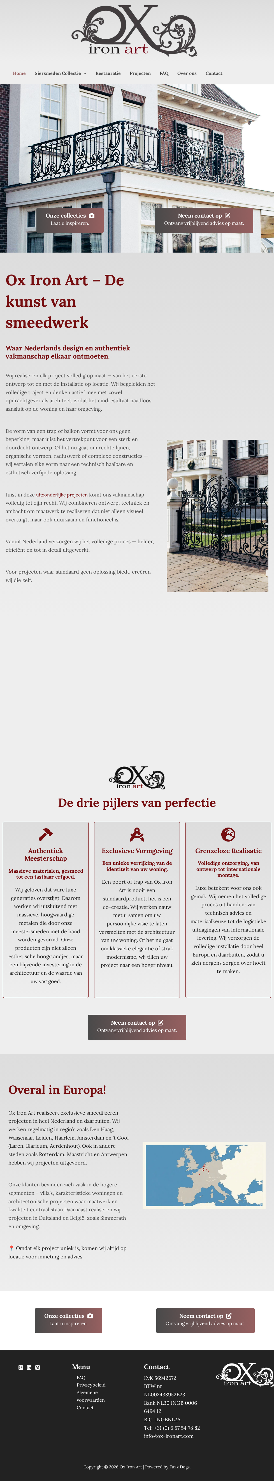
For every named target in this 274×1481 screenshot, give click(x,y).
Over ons (187, 73)
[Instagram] (20, 1367)
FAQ (164, 73)
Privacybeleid (88, 1386)
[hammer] (45, 834)
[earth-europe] (228, 834)
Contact (214, 73)
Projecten (140, 73)
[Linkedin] (29, 1367)
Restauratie (108, 73)
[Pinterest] (37, 1367)
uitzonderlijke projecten (65, 494)
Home (19, 73)
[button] (84, 73)
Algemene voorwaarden (100, 1394)
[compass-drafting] (137, 834)
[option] (90, 1415)
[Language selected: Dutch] (93, 1414)
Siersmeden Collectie (61, 73)
